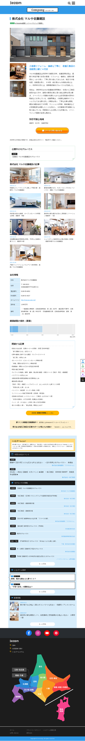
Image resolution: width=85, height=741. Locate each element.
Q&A (13, 645)
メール (52, 130)
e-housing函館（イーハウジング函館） (29, 23)
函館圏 (42, 413)
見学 (83, 366)
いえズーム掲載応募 (49, 730)
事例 (83, 370)
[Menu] (73, 3)
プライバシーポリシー (33, 730)
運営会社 (29, 733)
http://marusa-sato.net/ (28, 300)
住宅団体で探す (17, 649)
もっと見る (42, 564)
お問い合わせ (14, 733)
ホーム (12, 730)
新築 (83, 361)
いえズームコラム (18, 652)
